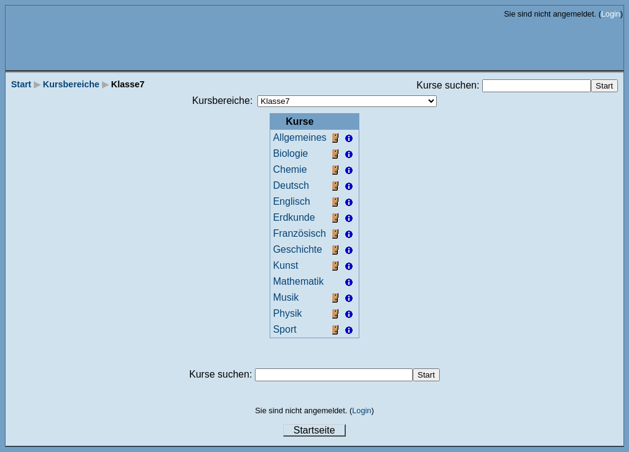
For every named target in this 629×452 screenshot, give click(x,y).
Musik (286, 297)
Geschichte (297, 249)
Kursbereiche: (222, 100)
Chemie (290, 169)
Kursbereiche (71, 84)
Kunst (285, 265)
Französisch (299, 233)
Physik (287, 313)
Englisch (291, 201)
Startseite (314, 430)
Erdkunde (294, 217)
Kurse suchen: (449, 85)
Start (21, 84)
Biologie (290, 153)
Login (610, 13)
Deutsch (291, 185)
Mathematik (298, 281)
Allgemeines (299, 137)
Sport (284, 329)
